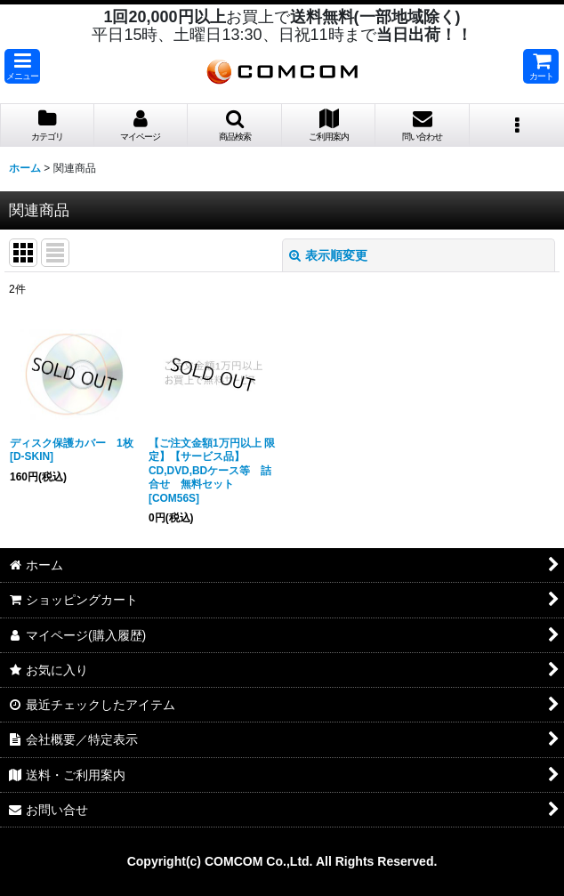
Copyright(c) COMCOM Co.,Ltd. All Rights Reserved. (282, 861)
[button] (22, 66)
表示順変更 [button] (328, 255)
